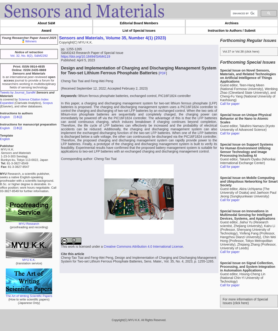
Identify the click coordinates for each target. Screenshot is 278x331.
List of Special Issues (139, 30)
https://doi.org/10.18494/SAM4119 (85, 56)
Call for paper (230, 104)
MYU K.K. (29, 258)
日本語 (17, 117)
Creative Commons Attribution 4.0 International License (143, 246)
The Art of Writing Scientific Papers (29, 294)
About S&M (46, 23)
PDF (163, 73)
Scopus (48, 103)
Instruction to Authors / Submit (232, 30)
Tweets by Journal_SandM (17, 92)
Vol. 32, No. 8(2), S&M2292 (29, 55)
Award (46, 30)
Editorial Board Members (139, 23)
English (5, 117)
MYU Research (29, 222)
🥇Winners (29, 41)
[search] (243, 13)
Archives (231, 23)
